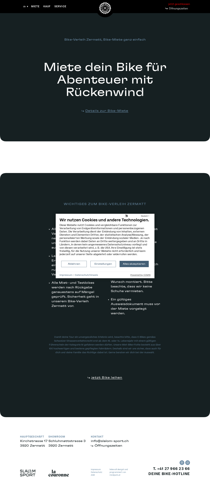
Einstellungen (103, 264)
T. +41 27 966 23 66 (171, 468)
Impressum (96, 469)
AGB (93, 475)
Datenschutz (96, 472)
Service (60, 6)
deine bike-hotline (169, 473)
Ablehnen (74, 264)
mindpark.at (115, 475)
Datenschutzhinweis (86, 275)
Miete (35, 6)
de (24, 6)
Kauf (47, 6)
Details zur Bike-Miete (106, 110)
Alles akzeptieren (134, 264)
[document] (105, 239)
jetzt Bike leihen (106, 382)
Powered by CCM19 (140, 275)
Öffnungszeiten (178, 8)
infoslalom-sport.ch (110, 441)
